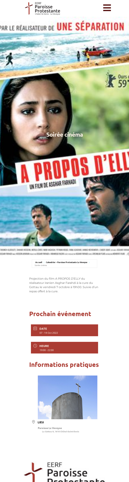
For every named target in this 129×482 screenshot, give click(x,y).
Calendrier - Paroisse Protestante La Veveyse (66, 262)
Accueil (38, 262)
